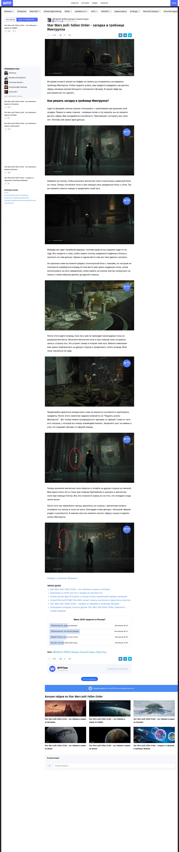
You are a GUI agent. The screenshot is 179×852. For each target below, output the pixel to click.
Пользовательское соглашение (16, 195)
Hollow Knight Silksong (52, 11)
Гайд (98, 652)
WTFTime (62, 667)
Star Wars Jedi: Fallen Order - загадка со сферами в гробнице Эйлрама (84, 603)
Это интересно (89, 679)
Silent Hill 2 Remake (151, 11)
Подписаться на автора (118, 669)
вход (174, 3)
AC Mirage (135, 11)
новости (74, 3)
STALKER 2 (106, 11)
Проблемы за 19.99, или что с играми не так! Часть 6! (76, 593)
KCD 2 (94, 11)
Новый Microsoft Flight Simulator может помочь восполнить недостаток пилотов (90, 600)
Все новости (10, 19)
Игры (103, 652)
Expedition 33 (81, 11)
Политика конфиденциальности (16, 198)
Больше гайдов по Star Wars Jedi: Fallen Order (74, 696)
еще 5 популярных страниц (13, 96)
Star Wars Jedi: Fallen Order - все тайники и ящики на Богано (80, 589)
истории (85, 3)
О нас (6, 193)
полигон (104, 3)
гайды (94, 3)
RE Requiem (21, 11)
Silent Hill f (35, 11)
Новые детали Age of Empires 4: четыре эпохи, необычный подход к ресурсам (88, 596)
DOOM (68, 11)
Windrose (9, 11)
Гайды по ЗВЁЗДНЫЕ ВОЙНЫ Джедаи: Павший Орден (28, 19)
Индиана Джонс (121, 11)
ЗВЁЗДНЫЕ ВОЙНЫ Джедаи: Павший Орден (70, 19)
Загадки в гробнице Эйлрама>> (62, 578)
